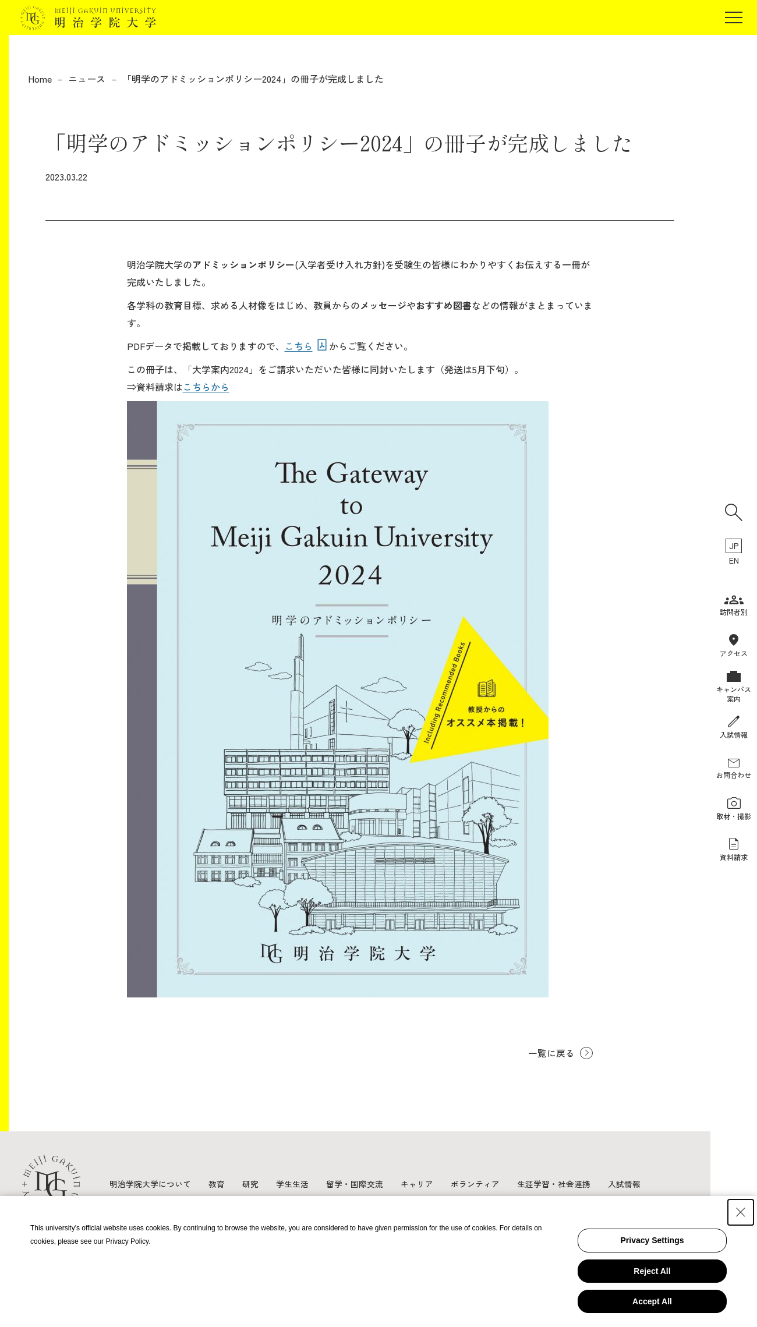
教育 (216, 1184)
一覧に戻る (551, 1053)
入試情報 (624, 1184)
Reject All (652, 1271)
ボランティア (475, 1184)
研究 (250, 1184)
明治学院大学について (150, 1184)
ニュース (86, 79)
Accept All (652, 1301)
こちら (299, 346)
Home (40, 79)
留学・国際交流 (354, 1184)
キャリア (417, 1184)
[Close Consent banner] (741, 1212)
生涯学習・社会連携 (553, 1184)
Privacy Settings (652, 1240)
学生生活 (292, 1184)
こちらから (206, 387)
